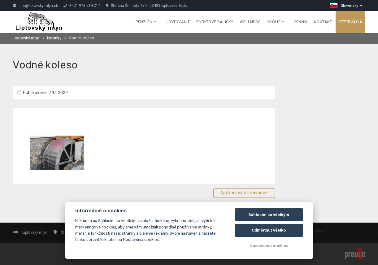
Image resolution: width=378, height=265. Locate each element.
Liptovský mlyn (26, 38)
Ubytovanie (178, 22)
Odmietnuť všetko (269, 230)
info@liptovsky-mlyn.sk (35, 5)
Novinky (54, 38)
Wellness (250, 22)
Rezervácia (350, 22)
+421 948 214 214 (81, 5)
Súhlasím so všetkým (268, 214)
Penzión (146, 22)
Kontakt (323, 22)
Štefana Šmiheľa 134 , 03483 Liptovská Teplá (146, 5)
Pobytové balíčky (214, 22)
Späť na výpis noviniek (244, 192)
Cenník (301, 22)
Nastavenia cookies (269, 245)
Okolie (275, 22)
